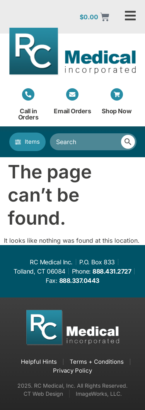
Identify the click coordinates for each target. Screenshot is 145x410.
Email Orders (72, 111)
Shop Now (116, 111)
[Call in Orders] (28, 94)
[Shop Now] (117, 94)
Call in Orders (28, 114)
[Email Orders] (72, 94)
